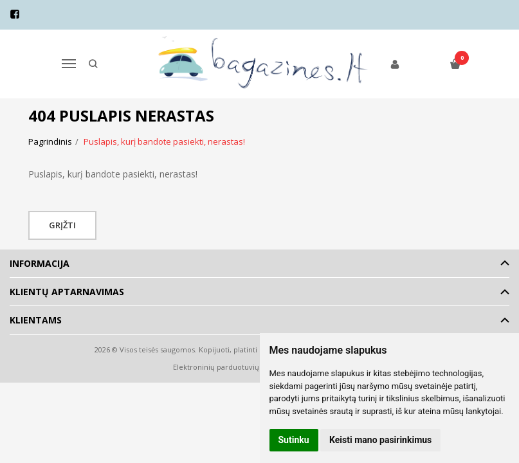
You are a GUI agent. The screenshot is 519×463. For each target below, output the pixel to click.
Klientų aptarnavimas (67, 292)
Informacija (39, 263)
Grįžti (62, 225)
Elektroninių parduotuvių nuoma (229, 367)
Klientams (36, 320)
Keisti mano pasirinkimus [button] (380, 440)
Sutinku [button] (293, 440)
